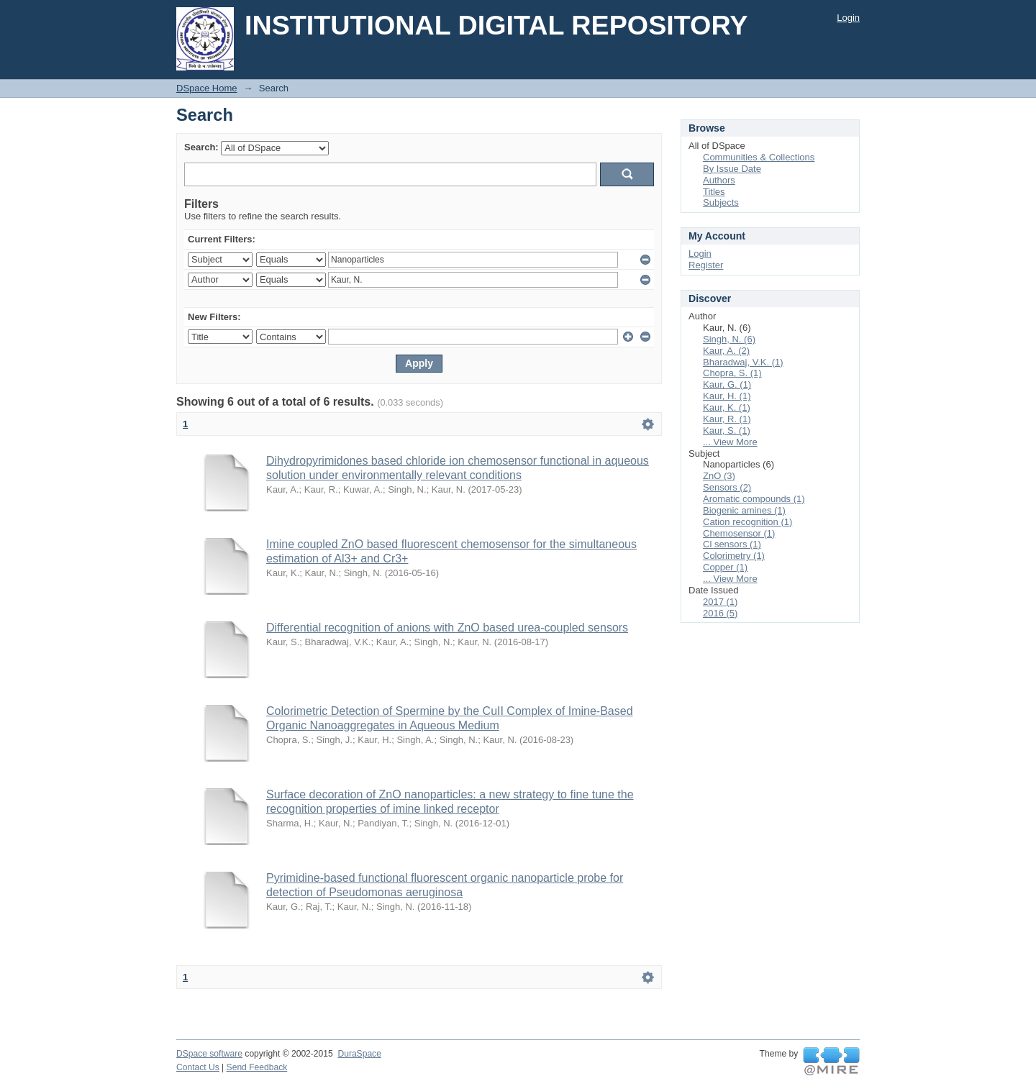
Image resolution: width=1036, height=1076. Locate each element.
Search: (201, 147)
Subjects (721, 202)
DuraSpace (359, 1054)
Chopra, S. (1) (732, 373)
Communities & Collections (758, 157)
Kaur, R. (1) (726, 419)
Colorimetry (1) (734, 555)
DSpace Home (206, 88)
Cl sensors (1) (732, 544)
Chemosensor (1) (739, 533)
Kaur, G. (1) (727, 384)
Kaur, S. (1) (726, 430)
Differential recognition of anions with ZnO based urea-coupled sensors (447, 627)
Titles (714, 191)
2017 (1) (720, 601)
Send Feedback (257, 1067)
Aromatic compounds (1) (754, 498)
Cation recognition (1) (747, 521)
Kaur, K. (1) (726, 407)
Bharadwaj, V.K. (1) (743, 362)
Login (848, 17)
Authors (719, 180)
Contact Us (197, 1067)
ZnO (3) (719, 475)
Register (706, 265)
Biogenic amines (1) (744, 510)
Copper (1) (725, 567)
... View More (730, 442)
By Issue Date (732, 168)
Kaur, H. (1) (726, 396)
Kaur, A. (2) (726, 350)
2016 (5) (720, 613)
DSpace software (209, 1054)
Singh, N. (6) (729, 339)
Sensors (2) (727, 487)
